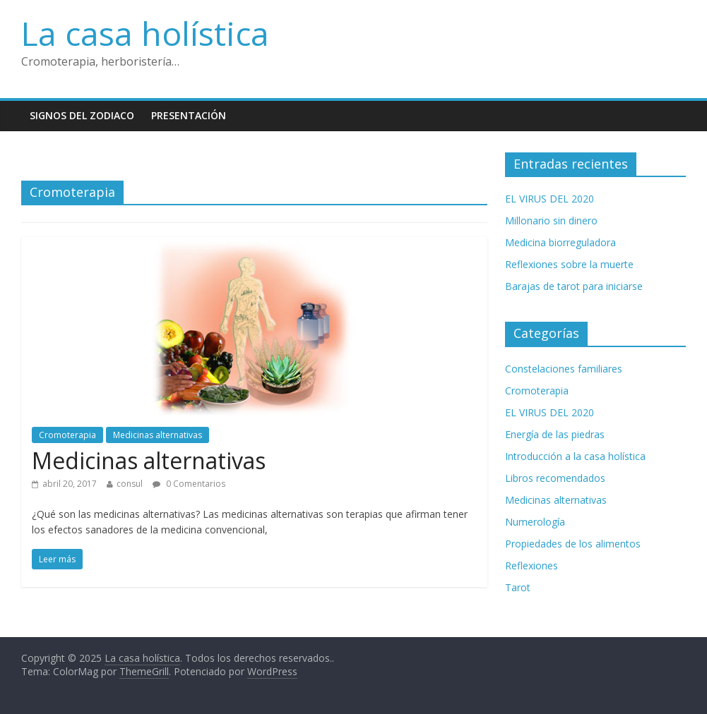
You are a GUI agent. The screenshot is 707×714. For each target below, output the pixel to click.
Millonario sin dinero (551, 220)
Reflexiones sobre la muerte (569, 264)
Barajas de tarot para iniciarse (574, 286)
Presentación (188, 115)
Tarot (517, 587)
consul (130, 484)
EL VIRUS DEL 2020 (549, 198)
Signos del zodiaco (82, 115)
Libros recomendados (555, 478)
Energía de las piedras (555, 434)
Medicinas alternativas (157, 435)
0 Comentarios (189, 484)
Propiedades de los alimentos (573, 543)
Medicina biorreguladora (560, 242)
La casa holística (145, 33)
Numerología (535, 521)
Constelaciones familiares (563, 368)
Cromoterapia (67, 435)
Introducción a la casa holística (575, 456)
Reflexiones (531, 565)
